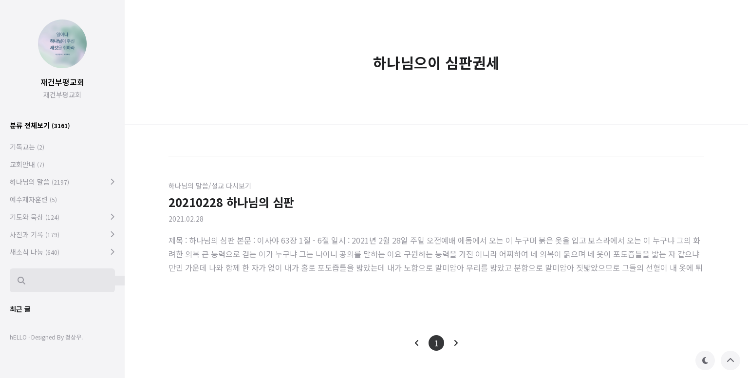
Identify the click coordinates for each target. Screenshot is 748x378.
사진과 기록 (34, 234)
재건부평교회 (62, 82)
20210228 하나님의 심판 (231, 201)
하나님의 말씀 (39, 182)
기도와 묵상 (34, 217)
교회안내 (27, 164)
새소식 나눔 (34, 252)
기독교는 (27, 146)
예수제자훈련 (33, 199)
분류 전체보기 (40, 125)
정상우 (73, 337)
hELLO (18, 337)
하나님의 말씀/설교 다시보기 (209, 185)
